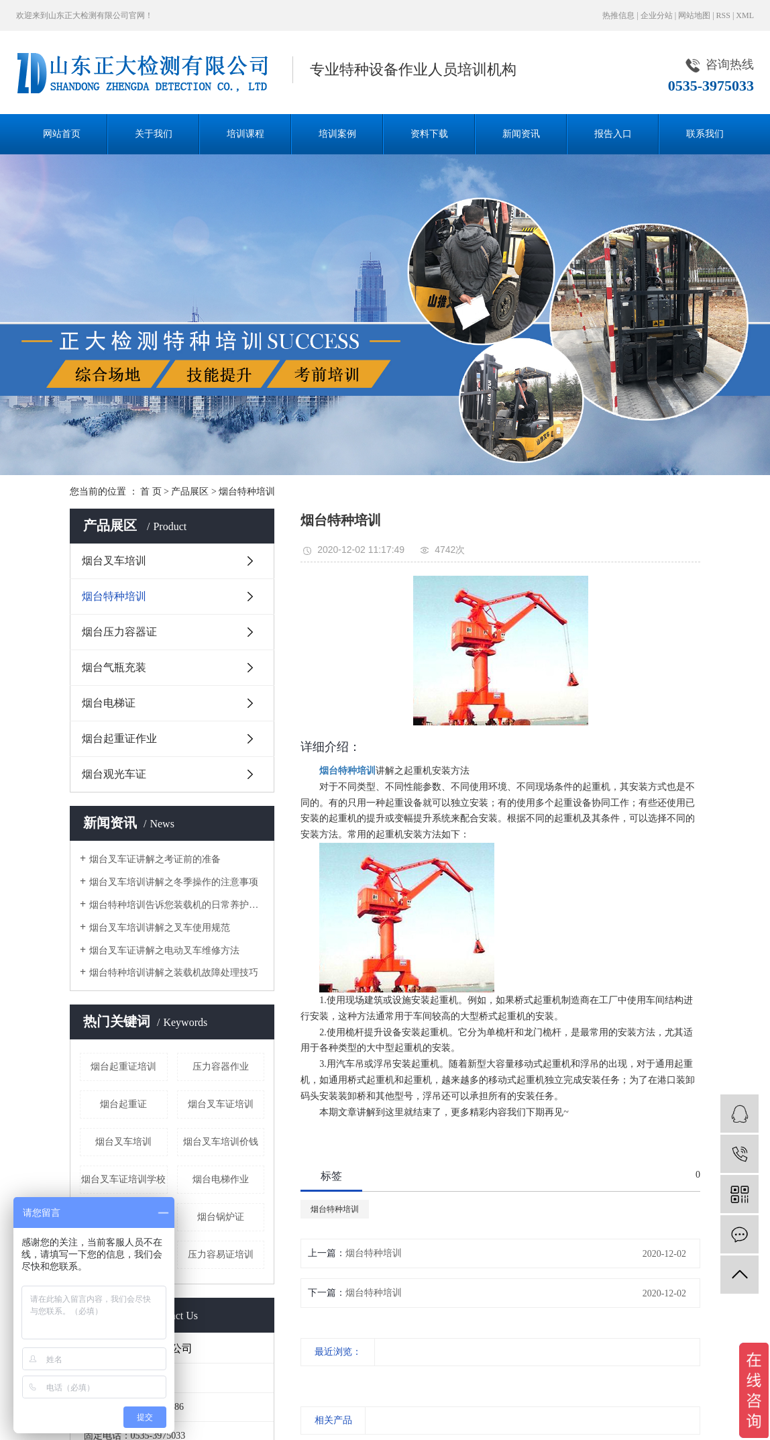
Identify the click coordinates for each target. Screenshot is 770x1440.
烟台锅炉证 (220, 1217)
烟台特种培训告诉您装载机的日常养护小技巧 (176, 905)
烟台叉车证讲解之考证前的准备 (155, 859)
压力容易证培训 (221, 1254)
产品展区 (190, 491)
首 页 (151, 491)
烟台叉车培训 (114, 560)
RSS (723, 15)
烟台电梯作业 (220, 1179)
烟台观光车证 (114, 774)
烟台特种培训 (247, 491)
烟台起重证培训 (123, 1067)
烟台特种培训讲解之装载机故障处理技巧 (173, 973)
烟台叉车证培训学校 (123, 1179)
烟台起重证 (123, 1104)
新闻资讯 (521, 134)
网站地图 (694, 15)
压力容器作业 (220, 1067)
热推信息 (618, 15)
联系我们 (705, 134)
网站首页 (61, 134)
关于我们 (153, 134)
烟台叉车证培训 (221, 1104)
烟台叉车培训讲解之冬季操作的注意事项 (173, 882)
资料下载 (429, 134)
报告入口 (613, 134)
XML (745, 15)
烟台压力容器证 (119, 631)
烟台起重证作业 (119, 738)
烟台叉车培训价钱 (220, 1142)
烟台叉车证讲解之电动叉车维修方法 (164, 950)
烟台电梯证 (108, 703)
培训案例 (337, 134)
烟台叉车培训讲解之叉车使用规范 (159, 928)
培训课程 (245, 134)
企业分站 (657, 15)
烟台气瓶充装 (114, 667)
